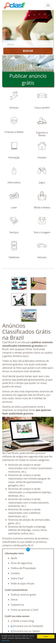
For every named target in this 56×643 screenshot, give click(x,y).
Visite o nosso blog (22, 621)
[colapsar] (48, 5)
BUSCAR (28, 51)
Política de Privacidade (23, 568)
